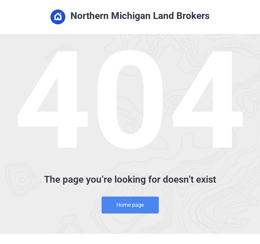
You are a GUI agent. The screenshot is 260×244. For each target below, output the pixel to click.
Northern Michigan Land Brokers (130, 16)
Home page (130, 205)
